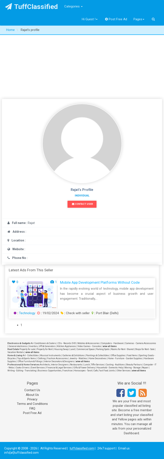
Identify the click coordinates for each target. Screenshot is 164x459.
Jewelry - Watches (78, 358)
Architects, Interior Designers (54, 364)
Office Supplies (118, 355)
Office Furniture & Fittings (30, 361)
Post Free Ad (116, 19)
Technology (27, 313)
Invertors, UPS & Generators (42, 346)
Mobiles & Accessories (89, 343)
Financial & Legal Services (59, 367)
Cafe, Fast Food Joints (104, 370)
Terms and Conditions (32, 404)
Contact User (82, 204)
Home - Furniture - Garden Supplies (125, 358)
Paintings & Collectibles (97, 355)
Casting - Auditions (115, 364)
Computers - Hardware (112, 343)
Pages (138, 19)
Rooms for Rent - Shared (122, 349)
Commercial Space (85, 349)
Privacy (32, 399)
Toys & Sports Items (26, 358)
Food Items (132, 355)
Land (72, 349)
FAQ (32, 408)
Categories (73, 6)
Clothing (41, 358)
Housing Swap (61, 349)
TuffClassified (31, 7)
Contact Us (32, 390)
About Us (32, 395)
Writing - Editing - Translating (21, 370)
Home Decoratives (97, 358)
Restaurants (76, 364)
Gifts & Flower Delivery (84, 367)
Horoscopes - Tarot (83, 370)
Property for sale (27, 349)
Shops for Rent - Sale (144, 349)
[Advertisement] (82, 67)
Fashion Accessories (57, 358)
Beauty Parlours (134, 364)
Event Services (38, 367)
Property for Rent (45, 349)
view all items (110, 346)
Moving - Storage (132, 367)
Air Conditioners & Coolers (43, 343)
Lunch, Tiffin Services (94, 364)
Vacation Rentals (15, 352)
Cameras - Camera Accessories (140, 343)
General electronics (18, 346)
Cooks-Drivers (22, 367)
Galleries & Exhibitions (73, 355)
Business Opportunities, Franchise (55, 370)
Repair (145, 367)
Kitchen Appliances (66, 346)
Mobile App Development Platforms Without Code (100, 282)
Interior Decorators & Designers (59, 361)
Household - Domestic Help (110, 367)
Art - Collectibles (31, 355)
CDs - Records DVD (67, 343)
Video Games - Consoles (89, 346)
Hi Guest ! (90, 19)
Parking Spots (103, 349)
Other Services (123, 370)
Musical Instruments (50, 355)
